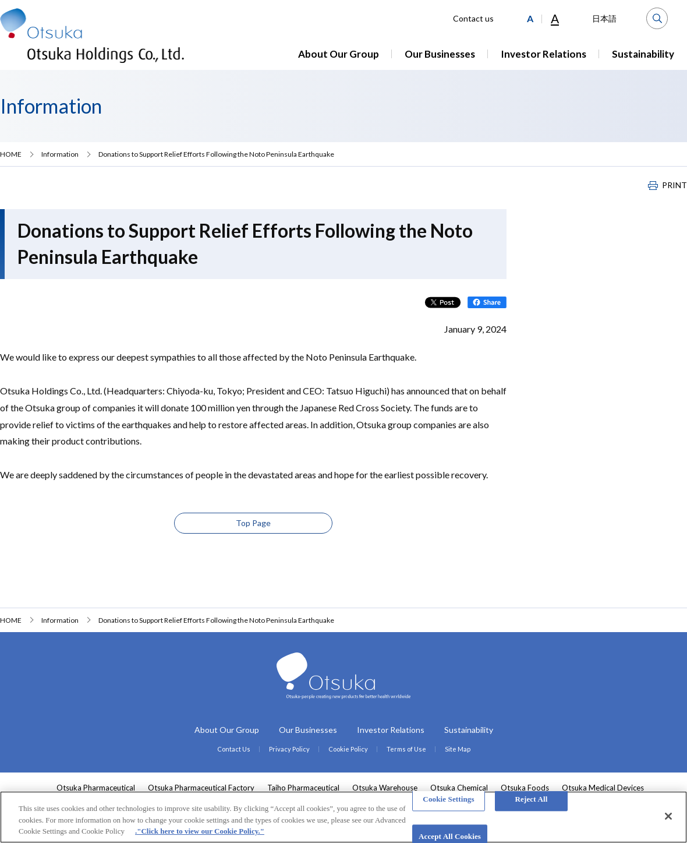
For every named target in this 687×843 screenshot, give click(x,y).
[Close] (668, 816)
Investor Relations (543, 54)
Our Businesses (440, 54)
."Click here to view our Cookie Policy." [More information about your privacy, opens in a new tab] (199, 831)
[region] (343, 817)
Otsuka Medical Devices (603, 787)
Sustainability (643, 54)
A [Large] (555, 18)
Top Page (253, 523)
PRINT (674, 185)
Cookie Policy (348, 749)
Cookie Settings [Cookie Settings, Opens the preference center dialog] (448, 799)
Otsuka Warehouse (384, 787)
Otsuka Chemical (459, 787)
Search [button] (657, 18)
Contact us (473, 18)
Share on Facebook (487, 302)
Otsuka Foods (525, 787)
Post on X (443, 302)
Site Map (457, 749)
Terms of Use (406, 749)
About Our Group (338, 54)
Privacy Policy (289, 749)
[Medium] (530, 18)
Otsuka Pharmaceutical (95, 787)
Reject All (531, 799)
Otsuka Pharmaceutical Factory (201, 787)
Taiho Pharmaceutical (303, 787)
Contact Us (233, 749)
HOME (11, 154)
